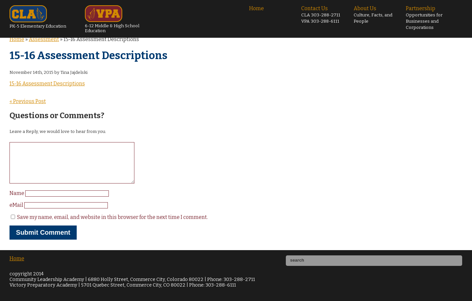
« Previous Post (28, 101)
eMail (17, 213)
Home (256, 8)
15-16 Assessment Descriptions (47, 83)
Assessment (44, 39)
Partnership (424, 17)
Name (17, 201)
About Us (373, 14)
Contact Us (320, 14)
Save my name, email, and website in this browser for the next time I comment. (112, 225)
